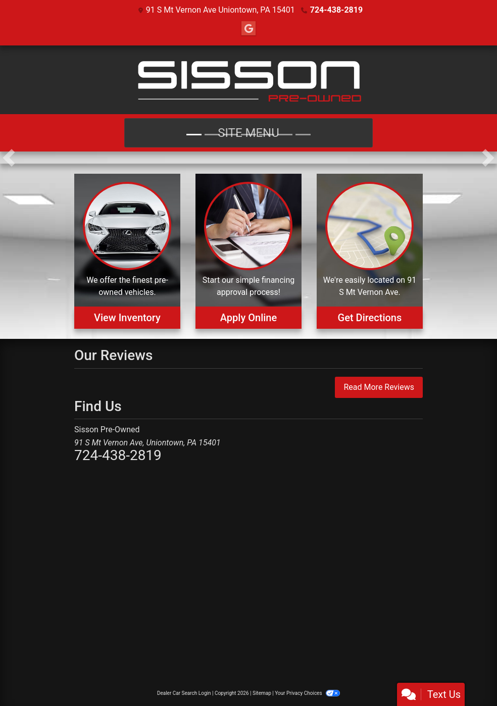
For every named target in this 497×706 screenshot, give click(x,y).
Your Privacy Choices (307, 693)
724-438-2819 (336, 10)
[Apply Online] (248, 251)
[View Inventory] (127, 251)
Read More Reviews (378, 387)
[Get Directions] (369, 251)
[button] (9, 158)
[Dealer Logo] (248, 80)
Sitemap (262, 693)
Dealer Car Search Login (184, 693)
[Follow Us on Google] (248, 28)
